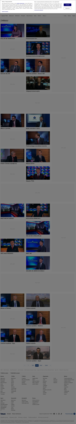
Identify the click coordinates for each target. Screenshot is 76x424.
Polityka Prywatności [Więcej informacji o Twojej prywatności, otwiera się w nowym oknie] (5, 9)
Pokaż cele (67, 6)
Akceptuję (67, 3)
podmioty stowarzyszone (20, 1)
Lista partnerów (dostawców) (38, 8)
